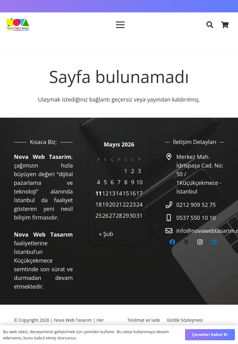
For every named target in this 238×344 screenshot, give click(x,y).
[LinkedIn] (214, 242)
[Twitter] (186, 242)
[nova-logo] (17, 25)
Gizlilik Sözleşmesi (185, 320)
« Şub (106, 233)
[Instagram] (200, 242)
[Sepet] (225, 24)
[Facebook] (172, 242)
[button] (209, 25)
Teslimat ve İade (143, 320)
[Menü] (120, 25)
